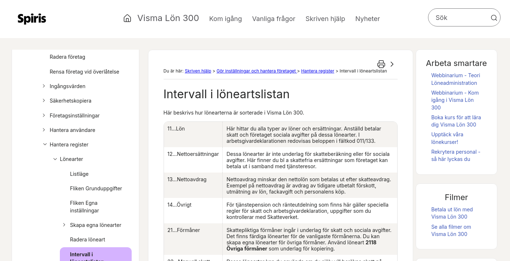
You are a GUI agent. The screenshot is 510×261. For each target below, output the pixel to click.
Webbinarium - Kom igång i (455, 100)
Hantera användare (67, 130)
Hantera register (64, 144)
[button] (494, 18)
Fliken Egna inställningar (84, 206)
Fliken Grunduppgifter (96, 188)
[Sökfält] (464, 17)
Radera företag (67, 57)
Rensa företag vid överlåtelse (84, 72)
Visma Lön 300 (168, 18)
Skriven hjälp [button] (325, 18)
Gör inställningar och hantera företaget (257, 71)
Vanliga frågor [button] (273, 18)
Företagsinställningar (70, 115)
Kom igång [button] (225, 18)
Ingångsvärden (62, 86)
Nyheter (367, 18)
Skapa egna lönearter (91, 225)
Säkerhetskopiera (65, 101)
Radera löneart (87, 239)
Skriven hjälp (198, 71)
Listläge (79, 174)
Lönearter (66, 159)
